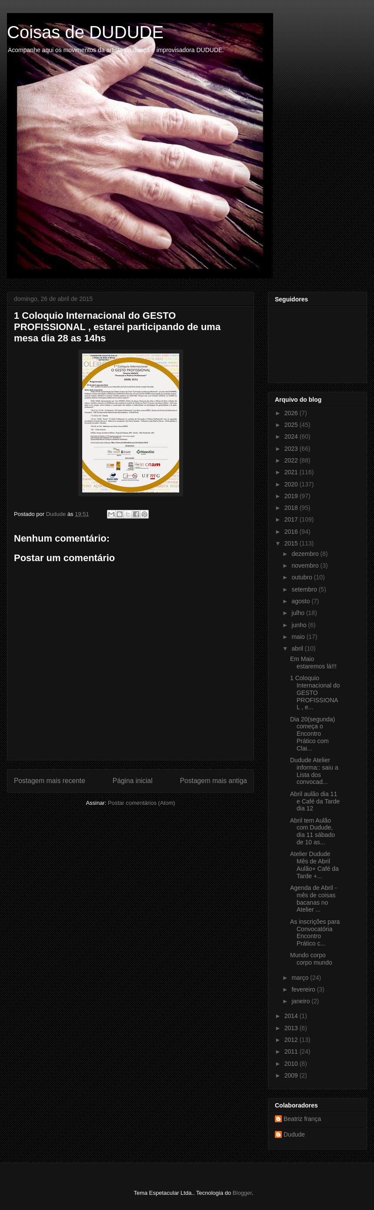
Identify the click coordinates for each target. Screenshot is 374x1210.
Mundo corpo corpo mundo (311, 959)
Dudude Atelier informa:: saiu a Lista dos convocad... (314, 771)
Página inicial (133, 780)
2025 (292, 424)
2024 (292, 436)
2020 (292, 484)
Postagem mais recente (49, 780)
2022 (292, 460)
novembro (305, 565)
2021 (292, 472)
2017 (292, 519)
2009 (292, 1075)
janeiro (301, 1001)
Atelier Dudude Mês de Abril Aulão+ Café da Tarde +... (314, 864)
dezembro (305, 553)
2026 (292, 413)
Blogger (242, 1193)
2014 (292, 1015)
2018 (292, 507)
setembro (304, 589)
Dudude (294, 1134)
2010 (292, 1063)
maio (298, 636)
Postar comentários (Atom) (141, 803)
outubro (302, 577)
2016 (292, 531)
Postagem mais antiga (213, 780)
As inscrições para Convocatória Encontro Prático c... (315, 932)
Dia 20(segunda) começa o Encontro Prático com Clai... (312, 734)
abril (297, 648)
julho (298, 612)
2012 (292, 1039)
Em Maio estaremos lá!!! (313, 662)
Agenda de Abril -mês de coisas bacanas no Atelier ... (313, 898)
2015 (292, 543)
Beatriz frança (302, 1118)
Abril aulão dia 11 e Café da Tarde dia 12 (315, 801)
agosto (301, 601)
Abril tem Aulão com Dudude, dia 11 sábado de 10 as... (312, 831)
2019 (292, 496)
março (300, 977)
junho (299, 625)
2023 (292, 448)
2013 (292, 1028)
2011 (292, 1051)
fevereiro (304, 989)
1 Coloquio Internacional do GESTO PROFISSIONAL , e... (315, 692)
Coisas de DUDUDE (85, 32)
